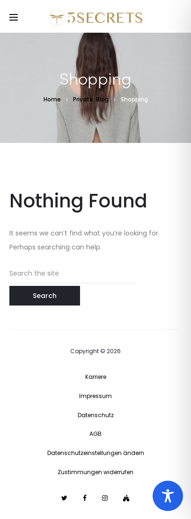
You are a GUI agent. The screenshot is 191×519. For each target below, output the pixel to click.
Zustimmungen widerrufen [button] (95, 472)
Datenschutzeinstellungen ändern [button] (95, 453)
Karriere (95, 377)
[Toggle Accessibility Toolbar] (168, 496)
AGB (95, 434)
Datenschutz (96, 415)
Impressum (95, 396)
